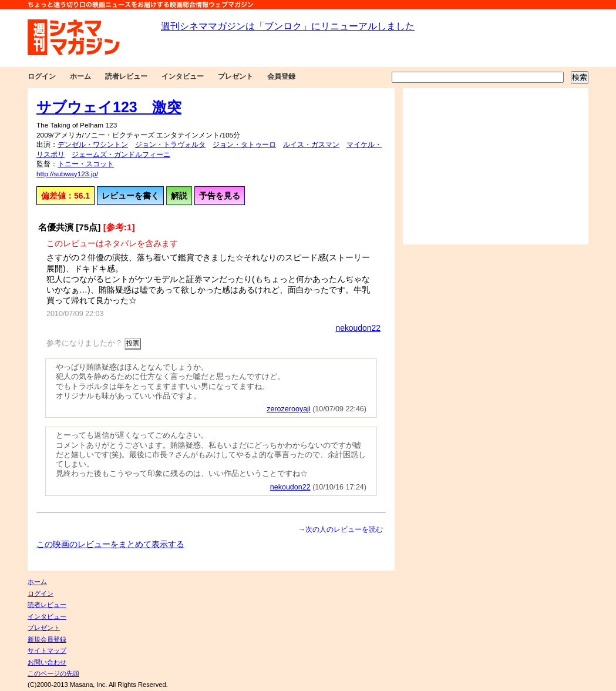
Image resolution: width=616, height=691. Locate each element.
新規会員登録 (47, 639)
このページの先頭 (53, 673)
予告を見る (219, 195)
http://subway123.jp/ (67, 174)
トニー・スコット (86, 164)
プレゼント (235, 76)
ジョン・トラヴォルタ (170, 144)
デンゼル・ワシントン (93, 144)
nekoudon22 (358, 328)
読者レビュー (126, 76)
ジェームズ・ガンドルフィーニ (121, 154)
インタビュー (182, 76)
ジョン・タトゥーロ (244, 144)
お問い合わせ (47, 662)
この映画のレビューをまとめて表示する (110, 544)
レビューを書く (130, 195)
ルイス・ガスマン (311, 144)
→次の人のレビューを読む (340, 529)
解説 (179, 195)
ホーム (80, 76)
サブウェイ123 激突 (108, 107)
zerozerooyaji (288, 409)
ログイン (42, 76)
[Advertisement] (496, 166)
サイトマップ (47, 650)
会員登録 (281, 76)
